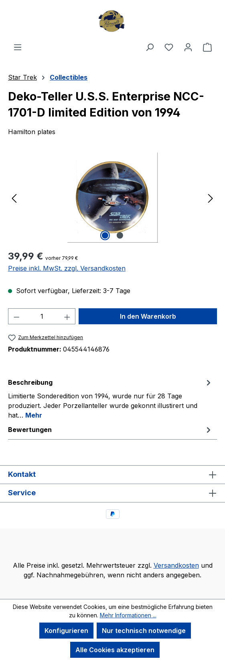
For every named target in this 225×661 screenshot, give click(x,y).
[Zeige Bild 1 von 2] (105, 235)
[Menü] (17, 47)
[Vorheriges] (14, 198)
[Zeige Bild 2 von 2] (120, 235)
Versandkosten (176, 565)
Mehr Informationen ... (128, 615)
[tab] (110, 398)
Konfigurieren (66, 631)
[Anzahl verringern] (16, 316)
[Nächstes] (211, 198)
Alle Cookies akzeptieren (114, 650)
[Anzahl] (41, 316)
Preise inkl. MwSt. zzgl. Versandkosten (67, 268)
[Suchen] (149, 47)
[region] (112, 198)
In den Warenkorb (148, 316)
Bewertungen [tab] (110, 429)
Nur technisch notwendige (144, 631)
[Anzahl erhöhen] (67, 316)
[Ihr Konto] (188, 47)
